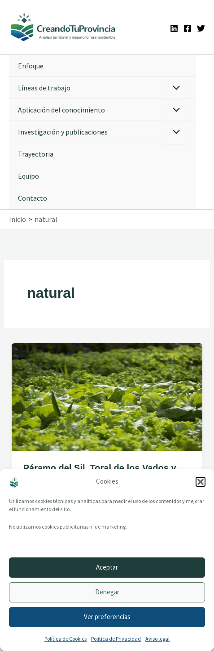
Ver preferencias (107, 616)
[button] (200, 481)
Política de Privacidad (116, 638)
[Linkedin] (174, 28)
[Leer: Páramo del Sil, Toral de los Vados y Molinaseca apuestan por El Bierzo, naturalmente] (107, 396)
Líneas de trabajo (44, 87)
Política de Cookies (65, 638)
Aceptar (107, 567)
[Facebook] (187, 28)
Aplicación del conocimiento (61, 109)
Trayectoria (35, 153)
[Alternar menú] (174, 88)
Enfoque (31, 65)
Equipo (28, 175)
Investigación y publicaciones (63, 131)
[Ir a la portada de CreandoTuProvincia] (63, 27)
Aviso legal (157, 638)
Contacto (32, 197)
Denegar (107, 592)
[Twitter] (201, 28)
